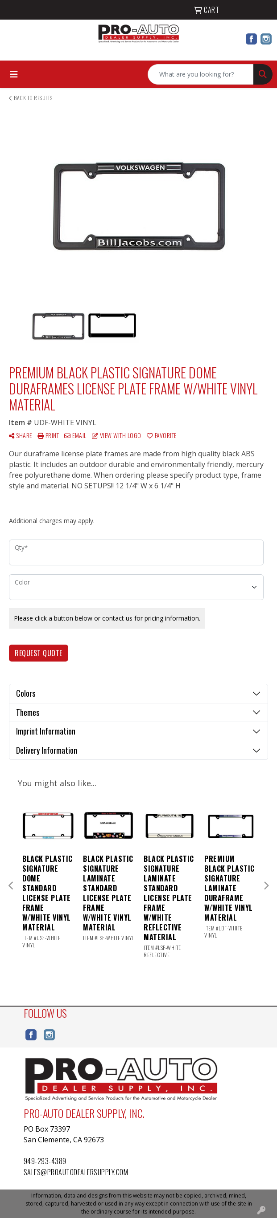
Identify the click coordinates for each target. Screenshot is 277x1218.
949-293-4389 (45, 1161)
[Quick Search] (201, 74)
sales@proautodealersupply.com (76, 1172)
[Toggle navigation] (13, 74)
